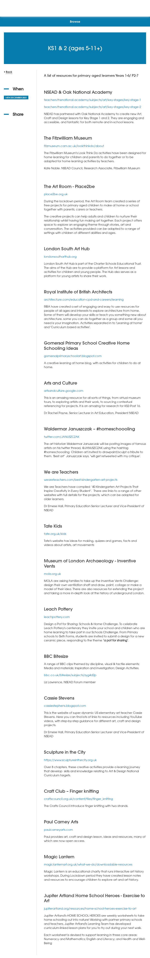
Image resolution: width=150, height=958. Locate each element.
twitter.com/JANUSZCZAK (61, 436)
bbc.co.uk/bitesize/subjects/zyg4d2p (70, 675)
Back (9, 71)
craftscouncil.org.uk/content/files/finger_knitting (78, 798)
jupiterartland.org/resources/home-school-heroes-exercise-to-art (90, 908)
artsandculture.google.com (63, 390)
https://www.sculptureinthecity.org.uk (70, 760)
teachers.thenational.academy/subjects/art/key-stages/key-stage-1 (92, 99)
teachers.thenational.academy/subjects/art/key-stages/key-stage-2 (92, 107)
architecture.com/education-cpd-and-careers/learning (84, 299)
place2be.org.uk (56, 194)
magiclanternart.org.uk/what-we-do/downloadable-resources (88, 864)
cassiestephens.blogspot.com (65, 705)
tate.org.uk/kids (55, 533)
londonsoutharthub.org (60, 256)
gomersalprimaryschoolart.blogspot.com (73, 356)
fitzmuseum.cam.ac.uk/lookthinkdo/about (74, 146)
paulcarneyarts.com (58, 829)
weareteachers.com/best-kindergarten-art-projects (80, 479)
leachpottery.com (57, 617)
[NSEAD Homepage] (75, 7)
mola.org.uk (52, 573)
